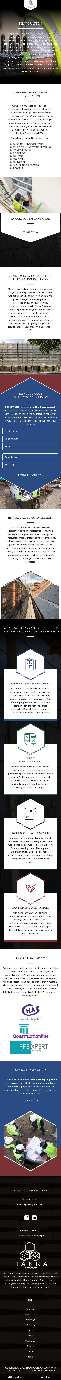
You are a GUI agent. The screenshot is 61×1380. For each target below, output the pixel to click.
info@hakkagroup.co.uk (42, 406)
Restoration (31, 1314)
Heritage (30, 1319)
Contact (30, 1100)
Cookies (30, 1351)
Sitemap (30, 1356)
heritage (12, 534)
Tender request (30, 475)
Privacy (30, 1346)
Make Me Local (46, 1370)
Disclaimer (30, 1340)
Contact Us (15, 1376)
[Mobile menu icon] (55, 5)
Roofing (18, 168)
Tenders (30, 1335)
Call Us (45, 1376)
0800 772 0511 (14, 406)
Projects (30, 232)
